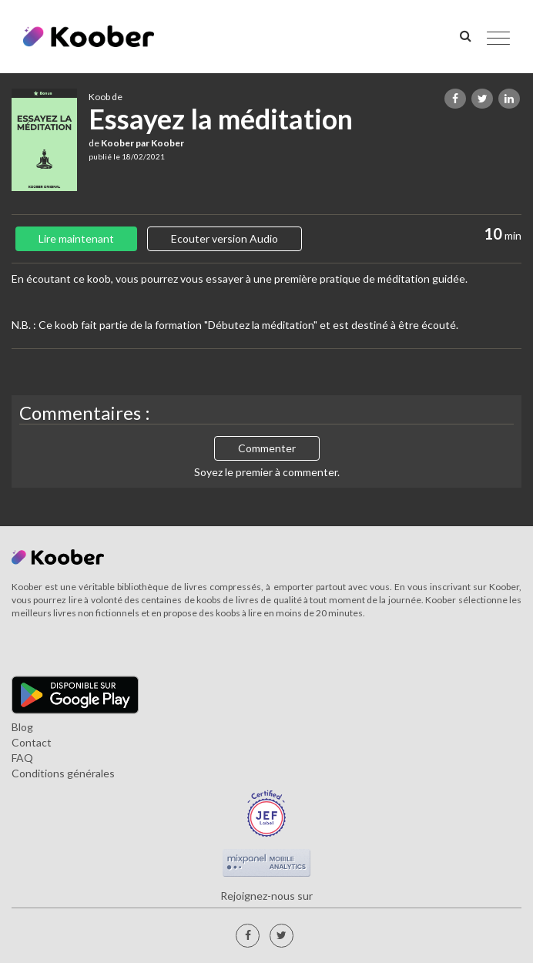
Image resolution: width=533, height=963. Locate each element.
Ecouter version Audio (224, 238)
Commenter (267, 448)
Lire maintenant (76, 238)
